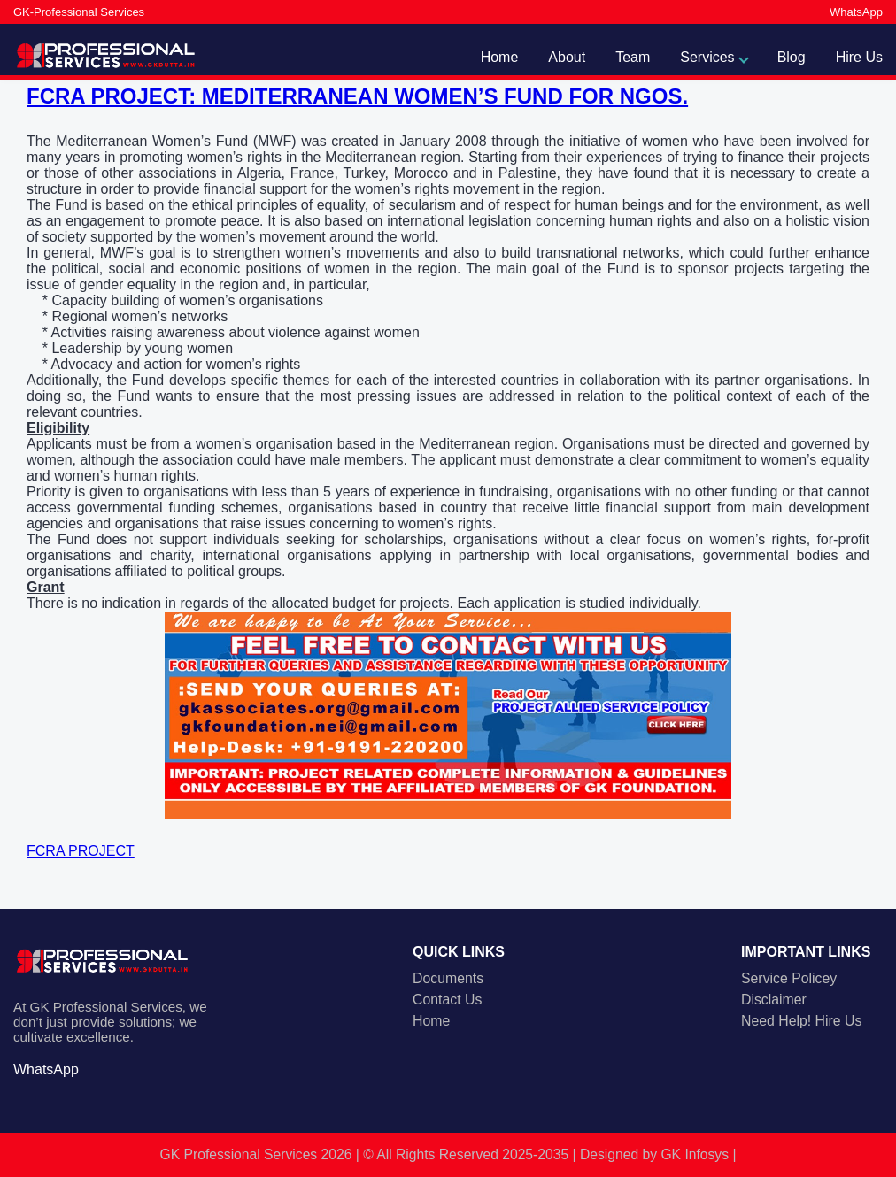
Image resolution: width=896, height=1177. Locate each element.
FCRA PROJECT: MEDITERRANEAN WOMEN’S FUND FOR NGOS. (357, 96)
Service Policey (789, 978)
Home (500, 57)
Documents (448, 978)
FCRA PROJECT (81, 850)
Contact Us (447, 999)
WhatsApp (856, 12)
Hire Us (859, 57)
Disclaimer (774, 999)
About (566, 57)
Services (707, 57)
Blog (791, 57)
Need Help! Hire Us (801, 1020)
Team (632, 57)
